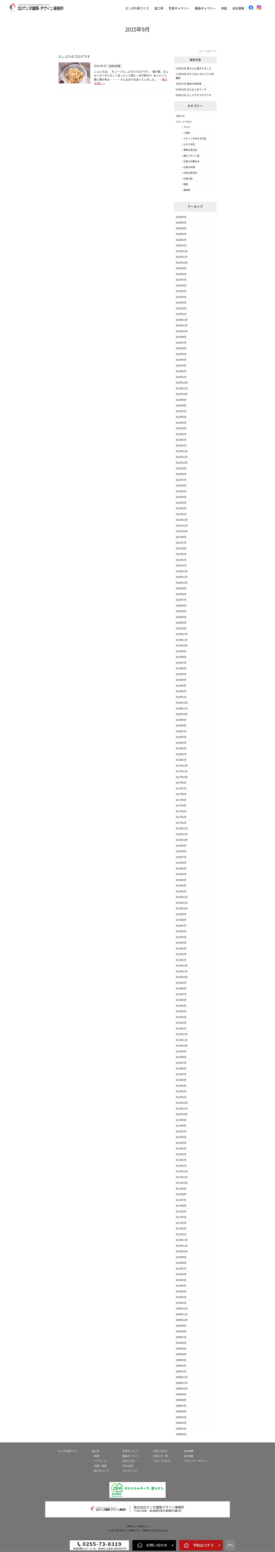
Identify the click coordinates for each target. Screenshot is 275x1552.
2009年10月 (182, 1320)
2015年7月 (181, 926)
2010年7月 (181, 1268)
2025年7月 (181, 280)
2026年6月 (181, 217)
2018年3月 (181, 748)
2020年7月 (181, 600)
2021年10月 (182, 531)
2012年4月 (181, 1148)
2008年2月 (181, 1434)
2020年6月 (181, 605)
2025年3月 (181, 302)
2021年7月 (181, 542)
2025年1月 (181, 314)
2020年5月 (181, 611)
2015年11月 (182, 903)
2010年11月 (182, 1246)
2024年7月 (181, 343)
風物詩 (186, 190)
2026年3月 (181, 234)
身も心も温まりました (199, 68)
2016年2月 (181, 885)
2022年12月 (182, 451)
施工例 (158, 8)
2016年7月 (181, 857)
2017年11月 (182, 771)
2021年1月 (181, 565)
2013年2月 (181, 1091)
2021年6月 (181, 548)
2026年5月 (181, 222)
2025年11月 (182, 257)
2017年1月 (181, 823)
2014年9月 (181, 983)
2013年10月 (182, 1045)
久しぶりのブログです (74, 56)
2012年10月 (182, 1114)
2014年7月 (181, 994)
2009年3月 (181, 1360)
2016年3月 (181, 880)
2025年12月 (182, 251)
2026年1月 (181, 245)
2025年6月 (181, 285)
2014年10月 (182, 977)
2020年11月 (182, 577)
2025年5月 (181, 291)
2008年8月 (181, 1400)
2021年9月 (181, 537)
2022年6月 (181, 485)
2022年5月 (181, 491)
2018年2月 (181, 754)
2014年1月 (181, 1028)
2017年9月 (181, 783)
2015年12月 (182, 897)
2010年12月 (182, 1240)
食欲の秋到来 (194, 83)
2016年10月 (182, 840)
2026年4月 (181, 228)
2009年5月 (181, 1348)
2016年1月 (181, 891)
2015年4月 (181, 943)
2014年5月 (181, 1006)
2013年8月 (181, 1057)
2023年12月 (182, 382)
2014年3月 (181, 1017)
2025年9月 (181, 268)
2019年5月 (181, 674)
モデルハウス (129, 1471)
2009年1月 (181, 1371)
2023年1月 (181, 445)
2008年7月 (181, 1406)
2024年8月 (181, 337)
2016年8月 (181, 851)
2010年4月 (181, 1286)
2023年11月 (182, 388)
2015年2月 (181, 954)
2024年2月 (181, 371)
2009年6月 (181, 1343)
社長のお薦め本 (191, 161)
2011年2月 (181, 1228)
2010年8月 (181, 1263)
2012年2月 (181, 1160)
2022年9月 (181, 468)
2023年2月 (181, 440)
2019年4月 (181, 680)
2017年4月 (181, 805)
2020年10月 (182, 583)
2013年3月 (181, 1086)
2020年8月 (181, 594)
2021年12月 (182, 520)
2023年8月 (181, 405)
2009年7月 (181, 1337)
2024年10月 (182, 331)
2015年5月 (181, 937)
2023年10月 (182, 394)
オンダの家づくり (137, 8)
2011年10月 (182, 1183)
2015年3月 (181, 948)
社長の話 (188, 178)
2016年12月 (182, 828)
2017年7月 (181, 788)
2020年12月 (182, 571)
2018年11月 (182, 708)
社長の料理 (189, 167)
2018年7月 (181, 731)
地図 (224, 8)
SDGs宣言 (127, 1466)
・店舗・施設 (99, 1466)
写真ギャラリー (179, 8)
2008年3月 (181, 1428)
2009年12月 (182, 1308)
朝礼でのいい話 (191, 156)
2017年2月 (181, 817)
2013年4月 (181, 1080)
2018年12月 (182, 703)
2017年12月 (182, 765)
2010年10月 (182, 1251)
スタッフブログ (184, 122)
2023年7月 (181, 411)
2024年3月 (181, 365)
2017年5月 (181, 800)
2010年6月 (181, 1274)
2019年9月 (181, 651)
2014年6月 (181, 1000)
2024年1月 (181, 377)
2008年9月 (181, 1394)
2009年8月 (181, 1331)
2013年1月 (181, 1097)
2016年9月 (181, 845)
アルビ (186, 127)
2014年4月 (181, 1011)
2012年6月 (181, 1137)
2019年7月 (181, 663)
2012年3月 (181, 1154)
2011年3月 (181, 1223)
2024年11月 (182, 325)
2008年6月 (181, 1411)
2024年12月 (182, 320)
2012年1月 (181, 1166)
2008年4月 (181, 1423)
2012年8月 (181, 1125)
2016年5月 (181, 868)
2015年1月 (181, 960)
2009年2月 (181, 1366)
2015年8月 (181, 920)
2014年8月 (181, 988)
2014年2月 (181, 1023)
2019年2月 (181, 691)
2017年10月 (182, 777)
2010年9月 (181, 1257)
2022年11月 (182, 457)
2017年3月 (181, 811)
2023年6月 (181, 417)
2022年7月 (181, 480)
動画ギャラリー (205, 8)
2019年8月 (181, 657)
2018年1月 (181, 760)
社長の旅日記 (190, 173)
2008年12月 (182, 1377)
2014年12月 (182, 965)
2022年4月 (181, 497)
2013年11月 (182, 1040)
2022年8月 (181, 474)
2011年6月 (181, 1205)
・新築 (95, 1456)
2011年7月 (181, 1200)
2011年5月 (181, 1211)
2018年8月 (181, 725)
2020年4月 (181, 617)
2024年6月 (181, 348)
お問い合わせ (160, 1451)
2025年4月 (181, 297)
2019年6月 (181, 668)
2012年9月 (181, 1120)
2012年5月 (181, 1143)
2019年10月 (182, 645)
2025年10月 (182, 263)
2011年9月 (181, 1188)
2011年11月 (182, 1177)
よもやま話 (189, 144)
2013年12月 (182, 1034)
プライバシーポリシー (196, 1461)
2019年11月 (182, 640)
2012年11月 (182, 1108)
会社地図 (188, 1456)
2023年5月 (181, 423)
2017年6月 (181, 794)
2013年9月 (181, 1051)
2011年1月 (181, 1234)
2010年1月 (181, 1303)
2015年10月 (182, 908)
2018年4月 (181, 743)
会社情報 (238, 8)
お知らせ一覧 (160, 1456)
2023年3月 (181, 434)
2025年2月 (181, 308)
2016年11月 (182, 834)
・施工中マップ (100, 1471)
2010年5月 (181, 1280)
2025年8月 (181, 274)
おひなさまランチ (196, 89)
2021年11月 (182, 525)
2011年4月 (181, 1217)
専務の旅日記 (190, 150)
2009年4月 (181, 1354)
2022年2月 (181, 508)
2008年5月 (181, 1417)
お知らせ (180, 116)
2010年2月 (181, 1297)
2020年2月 (181, 628)
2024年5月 (181, 354)
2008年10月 (182, 1388)
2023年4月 (181, 428)
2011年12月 (182, 1171)
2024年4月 (181, 360)
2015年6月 (181, 931)
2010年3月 (181, 1291)
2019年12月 (182, 634)
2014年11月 (182, 971)
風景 (185, 184)
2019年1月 (181, 697)
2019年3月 (181, 685)
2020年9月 (181, 588)
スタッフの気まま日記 (194, 138)
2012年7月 (181, 1131)
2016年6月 (181, 863)
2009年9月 (181, 1326)
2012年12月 (182, 1103)
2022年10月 (182, 462)
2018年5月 (181, 737)
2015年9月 (181, 914)
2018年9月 (181, 720)
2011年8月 (181, 1194)
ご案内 (186, 133)
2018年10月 (182, 714)
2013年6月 (181, 1068)
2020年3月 (181, 623)
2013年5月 (181, 1074)
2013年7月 (181, 1063)
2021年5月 (181, 554)
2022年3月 (181, 503)
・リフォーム (99, 1461)
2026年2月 (181, 240)
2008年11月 (182, 1383)
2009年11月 (182, 1314)
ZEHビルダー (129, 1461)
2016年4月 (181, 874)
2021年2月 (181, 560)
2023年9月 (181, 400)
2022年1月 (181, 514)
